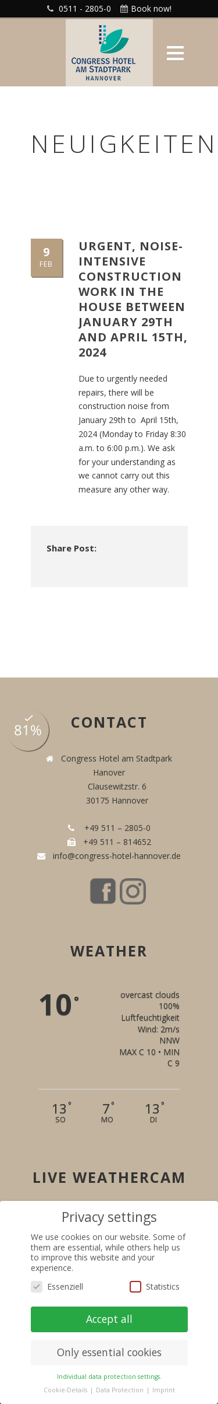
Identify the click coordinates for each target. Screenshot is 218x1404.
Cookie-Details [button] (66, 1390)
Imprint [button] (163, 1390)
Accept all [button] (109, 1319)
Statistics (155, 1286)
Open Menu (175, 52)
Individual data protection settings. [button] (109, 1376)
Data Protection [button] (120, 1390)
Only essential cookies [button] (109, 1352)
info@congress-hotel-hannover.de (114, 855)
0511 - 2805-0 (85, 8)
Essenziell (57, 1286)
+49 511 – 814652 (116, 841)
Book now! (151, 8)
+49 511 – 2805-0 (115, 827)
